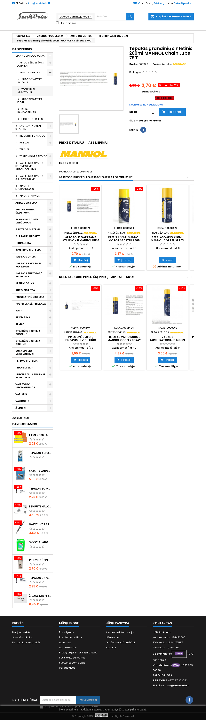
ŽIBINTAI (20, 408)
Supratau (101, 714)
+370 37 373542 (178, 680)
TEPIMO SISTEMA (26, 361)
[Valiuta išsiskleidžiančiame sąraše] (138, 3)
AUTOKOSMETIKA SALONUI (30, 80)
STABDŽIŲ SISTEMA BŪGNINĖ (27, 332)
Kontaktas (162, 623)
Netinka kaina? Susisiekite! (146, 104)
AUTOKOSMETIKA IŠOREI (30, 100)
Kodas (133, 64)
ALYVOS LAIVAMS (30, 196)
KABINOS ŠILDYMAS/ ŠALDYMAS (28, 275)
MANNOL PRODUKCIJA (29, 56)
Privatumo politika (70, 637)
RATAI (19, 310)
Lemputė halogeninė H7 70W (40, 506)
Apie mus (65, 642)
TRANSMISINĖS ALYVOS (33, 156)
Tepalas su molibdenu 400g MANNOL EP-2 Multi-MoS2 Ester (40, 488)
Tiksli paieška (66, 23)
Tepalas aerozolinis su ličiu (40, 453)
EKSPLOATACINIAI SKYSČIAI (28, 127)
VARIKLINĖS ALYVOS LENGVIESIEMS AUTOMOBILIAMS (29, 166)
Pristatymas (66, 632)
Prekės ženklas (162, 64)
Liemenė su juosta (40, 435)
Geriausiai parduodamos (24, 421)
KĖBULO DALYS (24, 283)
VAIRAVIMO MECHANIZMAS (25, 385)
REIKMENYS (22, 317)
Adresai (111, 647)
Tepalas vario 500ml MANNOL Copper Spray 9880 (124, 340)
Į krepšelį (172, 112)
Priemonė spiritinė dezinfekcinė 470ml (40, 560)
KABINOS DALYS (25, 256)
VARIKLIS (21, 394)
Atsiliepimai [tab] (97, 142)
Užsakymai (113, 637)
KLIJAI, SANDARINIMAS (26, 110)
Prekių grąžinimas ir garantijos (78, 652)
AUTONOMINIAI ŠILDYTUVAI (25, 211)
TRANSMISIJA (24, 367)
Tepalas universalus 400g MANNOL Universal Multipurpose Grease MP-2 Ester (40, 577)
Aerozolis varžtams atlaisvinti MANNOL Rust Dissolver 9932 (80, 240)
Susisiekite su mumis (72, 657)
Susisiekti (167, 260)
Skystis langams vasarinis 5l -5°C (40, 542)
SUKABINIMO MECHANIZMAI (24, 352)
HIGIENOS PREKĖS (32, 119)
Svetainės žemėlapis (72, 663)
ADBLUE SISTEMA (26, 203)
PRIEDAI (24, 142)
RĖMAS (19, 324)
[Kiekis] (145, 112)
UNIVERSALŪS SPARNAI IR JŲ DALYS (30, 376)
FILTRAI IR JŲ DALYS (28, 236)
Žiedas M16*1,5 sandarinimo (40, 595)
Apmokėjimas (68, 647)
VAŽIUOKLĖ (22, 401)
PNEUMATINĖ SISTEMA (29, 297)
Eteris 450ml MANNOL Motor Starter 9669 (124, 238)
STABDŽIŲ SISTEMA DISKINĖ (27, 342)
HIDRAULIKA (23, 243)
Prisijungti (160, 3)
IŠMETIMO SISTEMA (28, 250)
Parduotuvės (67, 668)
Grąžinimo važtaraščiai (120, 642)
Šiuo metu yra (138, 120)
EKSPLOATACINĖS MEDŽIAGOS (26, 221)
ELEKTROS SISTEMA (28, 229)
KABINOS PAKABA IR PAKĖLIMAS (28, 265)
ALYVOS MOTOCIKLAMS (24, 187)
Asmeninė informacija (120, 632)
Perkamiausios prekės (26, 642)
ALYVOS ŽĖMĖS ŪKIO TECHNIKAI (29, 64)
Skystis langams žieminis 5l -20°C (40, 470)
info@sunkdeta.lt (39, 3)
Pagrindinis (22, 49)
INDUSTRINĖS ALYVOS (32, 136)
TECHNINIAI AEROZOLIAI (26, 90)
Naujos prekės (21, 632)
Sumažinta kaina (22, 637)
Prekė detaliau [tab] (71, 142)
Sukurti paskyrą (183, 3)
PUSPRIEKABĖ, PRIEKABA (30, 304)
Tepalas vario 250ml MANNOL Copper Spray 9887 (167, 240)
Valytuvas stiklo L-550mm (40, 524)
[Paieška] (114, 16)
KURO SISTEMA (25, 290)
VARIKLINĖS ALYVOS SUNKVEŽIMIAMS (29, 177)
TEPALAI (24, 149)
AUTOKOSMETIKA (30, 72)
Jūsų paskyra (117, 623)
